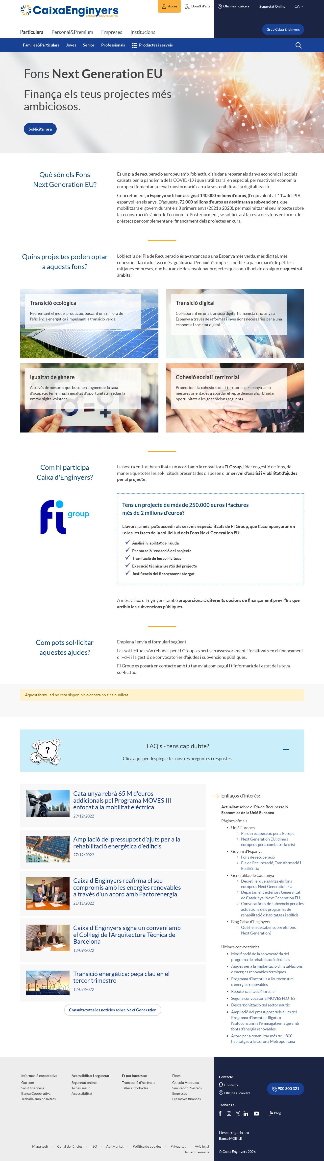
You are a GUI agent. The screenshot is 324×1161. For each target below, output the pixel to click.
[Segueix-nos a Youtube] (257, 1113)
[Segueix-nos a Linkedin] (247, 1113)
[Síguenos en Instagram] (229, 1113)
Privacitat (178, 1146)
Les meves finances (186, 1099)
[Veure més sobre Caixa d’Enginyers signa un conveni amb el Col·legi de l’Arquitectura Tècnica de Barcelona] (113, 940)
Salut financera (32, 1088)
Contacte (231, 1085)
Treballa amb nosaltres (38, 1099)
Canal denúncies (69, 1146)
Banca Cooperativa (35, 1093)
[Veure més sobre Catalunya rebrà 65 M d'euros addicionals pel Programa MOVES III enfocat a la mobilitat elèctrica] (113, 805)
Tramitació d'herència (138, 1083)
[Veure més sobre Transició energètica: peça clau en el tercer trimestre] (113, 983)
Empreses (179, 1093)
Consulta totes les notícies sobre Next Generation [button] (112, 1010)
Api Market (114, 1146)
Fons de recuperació (258, 857)
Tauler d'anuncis (196, 1152)
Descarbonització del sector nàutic (260, 1005)
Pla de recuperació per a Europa (268, 833)
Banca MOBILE (230, 1138)
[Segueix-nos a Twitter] (238, 1113)
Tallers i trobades (135, 1088)
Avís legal (201, 1146)
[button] (169, 6)
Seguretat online (84, 1083)
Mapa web (40, 1146)
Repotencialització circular (253, 991)
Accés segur (81, 1088)
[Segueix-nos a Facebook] (221, 1113)
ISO (94, 1146)
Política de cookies (146, 1146)
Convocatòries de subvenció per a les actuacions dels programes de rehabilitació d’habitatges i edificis (272, 909)
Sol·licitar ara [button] (40, 129)
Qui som (27, 1083)
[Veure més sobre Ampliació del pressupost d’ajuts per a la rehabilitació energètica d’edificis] (113, 849)
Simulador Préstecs (187, 1088)
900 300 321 (285, 1089)
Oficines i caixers (237, 1093)
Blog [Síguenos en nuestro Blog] (275, 1113)
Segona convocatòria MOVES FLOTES (263, 998)
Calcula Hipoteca (185, 1083)
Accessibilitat (82, 1093)
